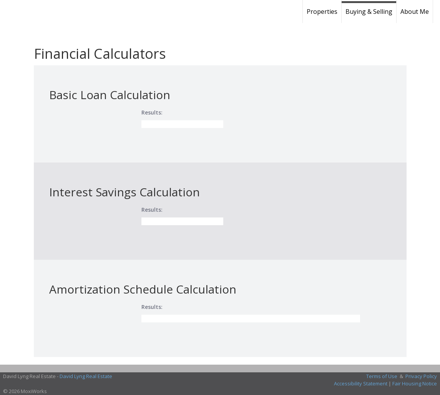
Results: (152, 112)
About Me (414, 11)
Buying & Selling (368, 11)
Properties (322, 11)
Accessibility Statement (360, 383)
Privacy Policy (421, 376)
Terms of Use (381, 376)
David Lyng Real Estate (86, 376)
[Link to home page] (59, 11)
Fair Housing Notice (414, 383)
